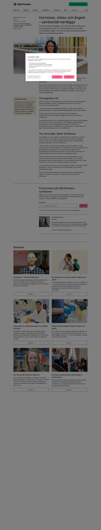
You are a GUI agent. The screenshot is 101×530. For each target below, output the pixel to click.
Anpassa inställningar (34, 76)
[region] (51, 67)
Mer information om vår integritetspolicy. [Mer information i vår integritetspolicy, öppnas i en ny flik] (55, 72)
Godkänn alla (69, 76)
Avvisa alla (57, 76)
